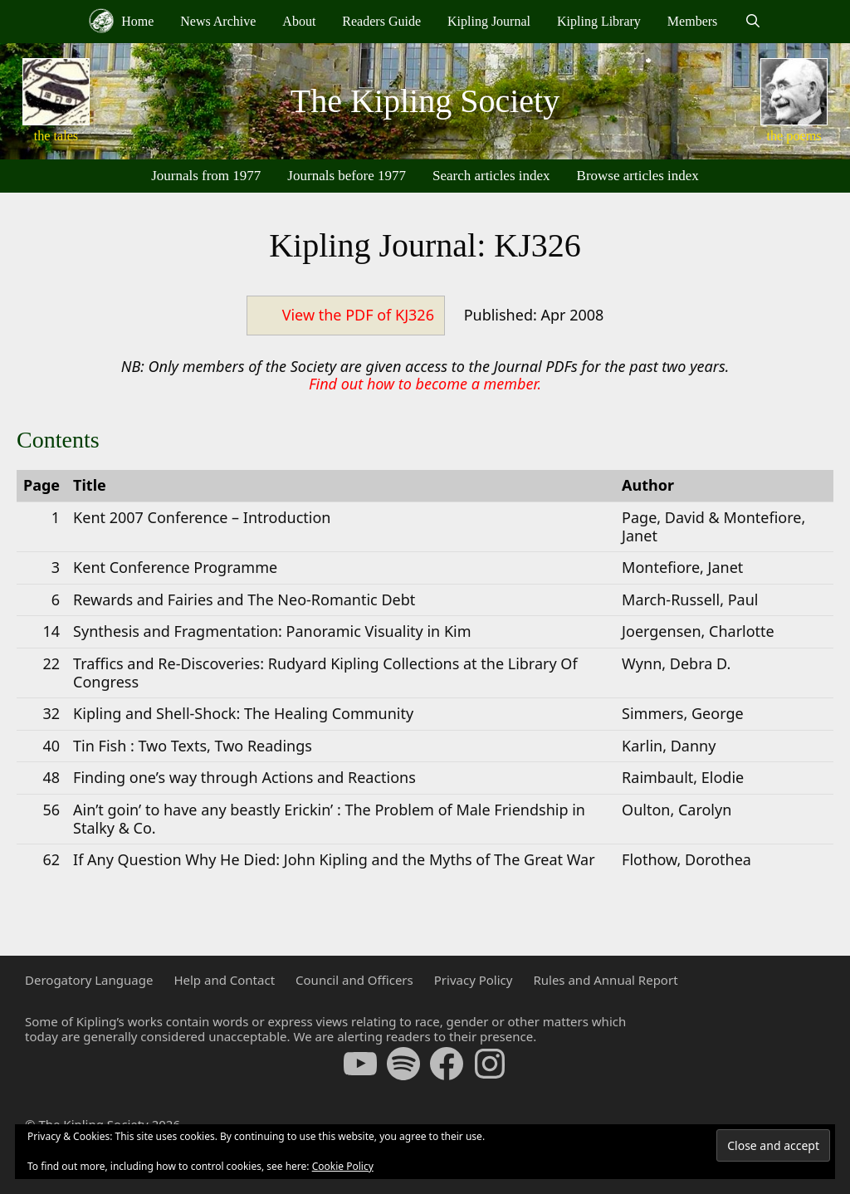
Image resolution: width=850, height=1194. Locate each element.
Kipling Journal (488, 21)
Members (692, 21)
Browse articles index (638, 176)
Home (121, 20)
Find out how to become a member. (425, 384)
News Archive (218, 21)
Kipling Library (599, 21)
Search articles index (491, 176)
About (298, 21)
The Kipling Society (425, 101)
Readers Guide (381, 21)
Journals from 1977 (206, 176)
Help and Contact (224, 979)
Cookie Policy (343, 1166)
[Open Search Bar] (752, 21)
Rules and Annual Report (605, 979)
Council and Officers (354, 979)
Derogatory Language (89, 979)
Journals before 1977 (346, 176)
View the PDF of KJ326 (358, 315)
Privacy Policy (473, 979)
